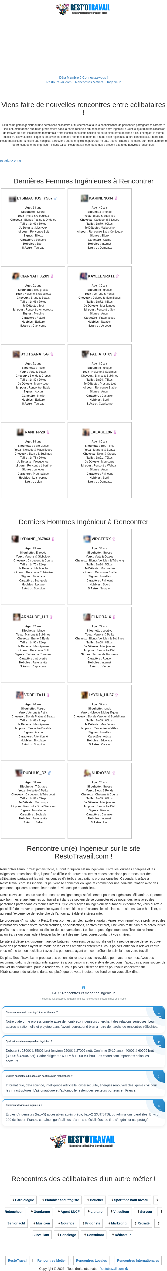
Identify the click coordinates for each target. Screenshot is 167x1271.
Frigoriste (92, 1223)
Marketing (118, 1223)
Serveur (146, 1212)
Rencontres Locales (91, 1260)
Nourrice (68, 1223)
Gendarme (42, 1212)
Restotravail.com (111, 1269)
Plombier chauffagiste (62, 1200)
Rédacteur (123, 1235)
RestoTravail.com (59, 82)
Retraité (143, 1223)
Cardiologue (24, 1200)
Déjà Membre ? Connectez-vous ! (83, 77)
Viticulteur (121, 1212)
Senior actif (16, 1223)
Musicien (43, 1223)
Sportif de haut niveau (131, 1200)
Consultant (95, 1235)
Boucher (96, 1200)
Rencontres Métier (51, 1260)
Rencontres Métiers (89, 82)
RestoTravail (17, 1260)
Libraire (96, 1212)
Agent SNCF (70, 1212)
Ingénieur (114, 82)
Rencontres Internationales (138, 1260)
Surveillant (41, 1235)
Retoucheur (14, 1212)
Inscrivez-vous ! (11, 161)
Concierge (68, 1235)
